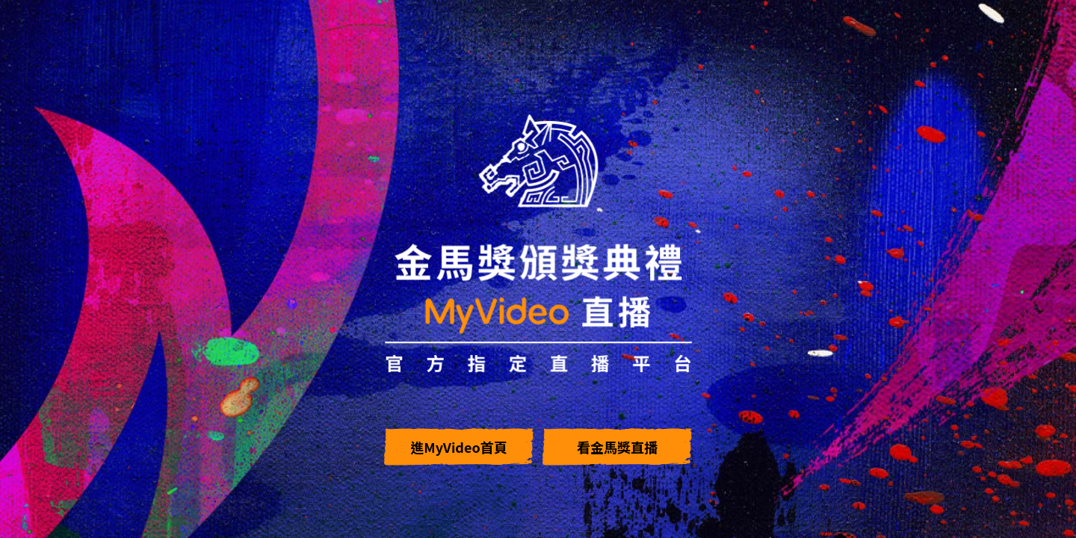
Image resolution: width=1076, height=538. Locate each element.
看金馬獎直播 (617, 447)
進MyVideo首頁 (458, 447)
